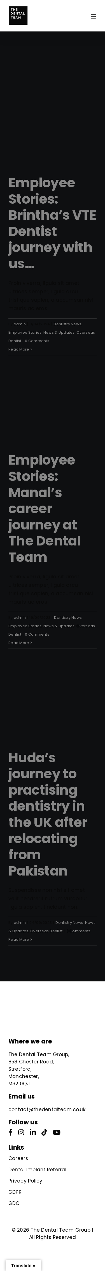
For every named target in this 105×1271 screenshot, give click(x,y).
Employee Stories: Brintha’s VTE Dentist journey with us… (52, 223)
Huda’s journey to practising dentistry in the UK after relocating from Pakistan (47, 814)
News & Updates (59, 332)
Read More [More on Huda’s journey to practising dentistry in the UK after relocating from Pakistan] (18, 939)
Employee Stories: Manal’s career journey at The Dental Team (44, 509)
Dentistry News (67, 324)
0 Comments (37, 341)
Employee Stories (24, 332)
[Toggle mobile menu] (94, 16)
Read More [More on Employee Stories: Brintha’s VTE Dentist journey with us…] (18, 349)
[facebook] (10, 1132)
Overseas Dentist (46, 931)
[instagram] (21, 1132)
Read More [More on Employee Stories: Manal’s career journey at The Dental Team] (18, 642)
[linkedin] (33, 1132)
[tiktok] (44, 1132)
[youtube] (56, 1132)
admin (20, 324)
